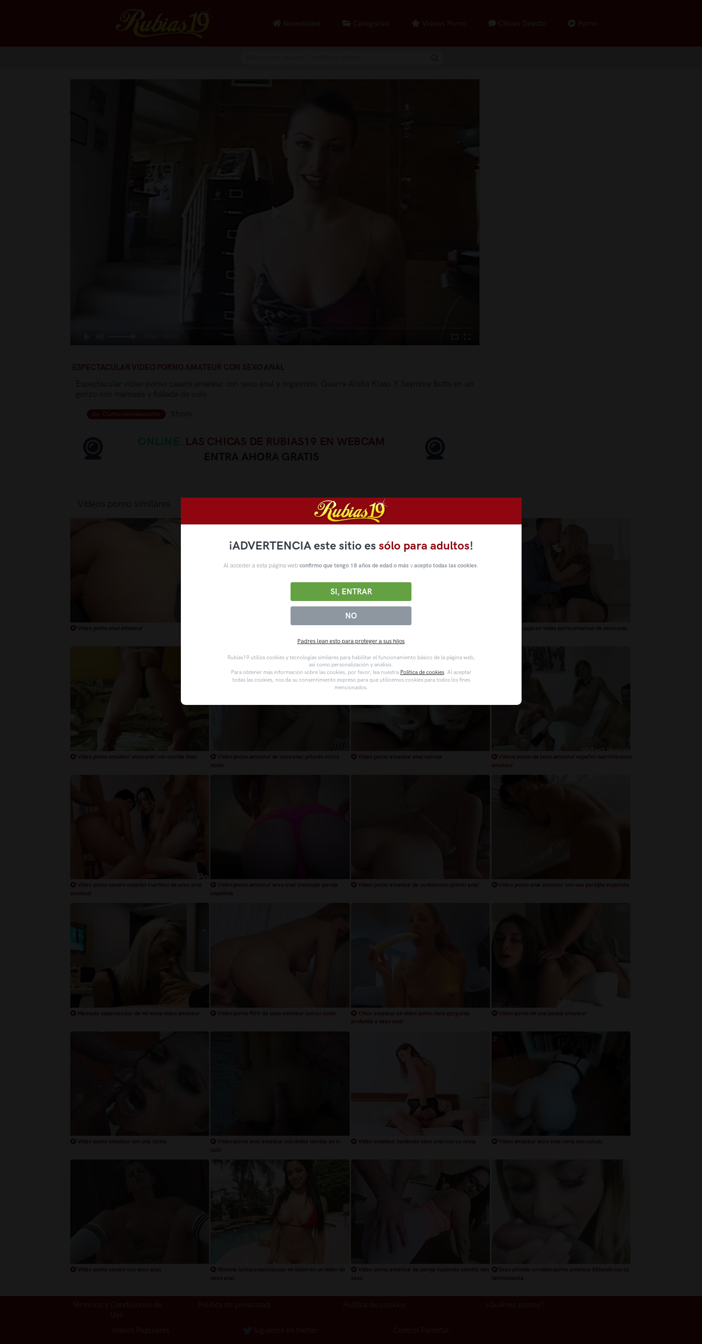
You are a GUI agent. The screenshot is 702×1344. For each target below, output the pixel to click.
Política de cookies (422, 672)
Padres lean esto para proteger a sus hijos (351, 641)
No (351, 616)
